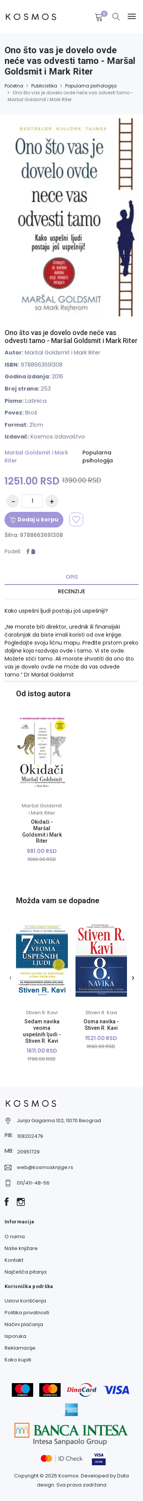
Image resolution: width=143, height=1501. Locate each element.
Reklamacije (20, 1348)
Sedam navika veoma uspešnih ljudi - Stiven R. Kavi (42, 1031)
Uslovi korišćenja (25, 1300)
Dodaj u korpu (34, 519)
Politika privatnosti (27, 1312)
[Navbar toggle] (131, 16)
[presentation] (10, 977)
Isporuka (15, 1336)
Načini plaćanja (24, 1324)
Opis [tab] (72, 577)
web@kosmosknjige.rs (45, 1167)
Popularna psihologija (91, 86)
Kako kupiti (18, 1359)
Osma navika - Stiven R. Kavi (101, 1024)
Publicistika (44, 86)
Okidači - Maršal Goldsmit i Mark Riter (42, 831)
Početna (14, 86)
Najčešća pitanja (26, 1271)
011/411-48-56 (33, 1183)
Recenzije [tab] (71, 591)
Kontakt (14, 1260)
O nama (15, 1236)
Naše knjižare (21, 1248)
